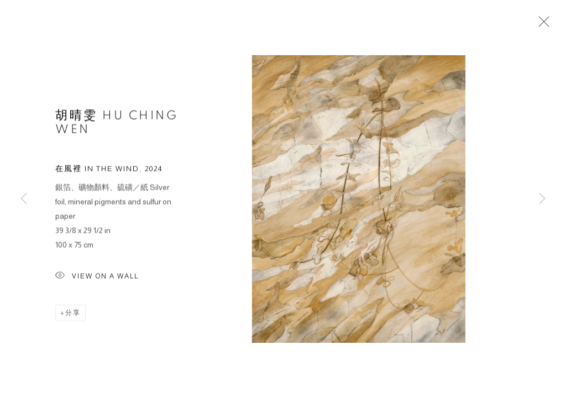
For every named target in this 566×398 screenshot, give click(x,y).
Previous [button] (24, 199)
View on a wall (97, 277)
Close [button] (541, 25)
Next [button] (542, 199)
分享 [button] (73, 313)
